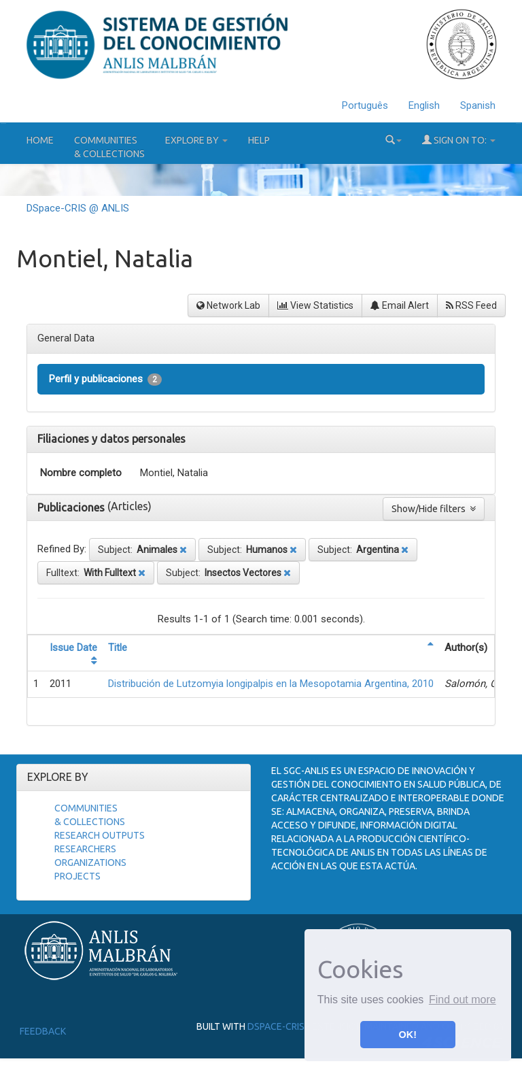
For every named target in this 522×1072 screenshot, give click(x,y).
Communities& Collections (109, 147)
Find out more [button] (462, 999)
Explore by (196, 140)
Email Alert (399, 305)
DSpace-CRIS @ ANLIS (78, 208)
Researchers (85, 848)
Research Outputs (99, 835)
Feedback (43, 1031)
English (424, 105)
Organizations (90, 862)
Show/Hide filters (434, 508)
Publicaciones (72, 507)
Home (40, 140)
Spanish (477, 105)
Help (259, 140)
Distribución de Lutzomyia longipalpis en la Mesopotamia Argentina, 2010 (271, 683)
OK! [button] (408, 1034)
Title (117, 647)
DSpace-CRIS (275, 1026)
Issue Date (73, 647)
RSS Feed (471, 305)
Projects (77, 876)
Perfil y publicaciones (105, 379)
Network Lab (228, 305)
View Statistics (315, 305)
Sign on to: (458, 140)
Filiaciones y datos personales (111, 439)
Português (365, 105)
